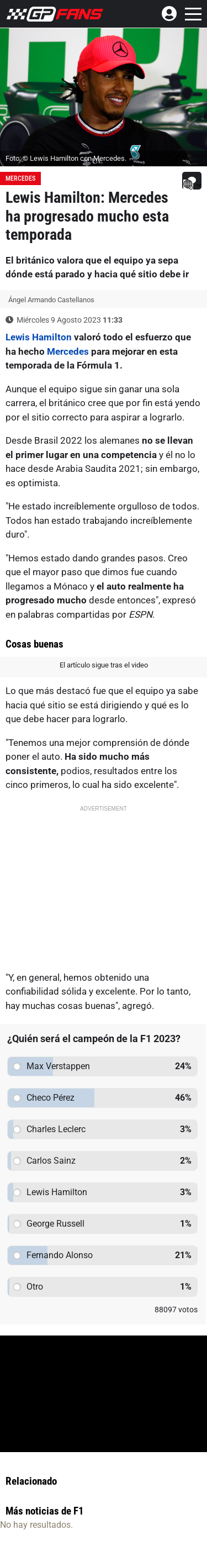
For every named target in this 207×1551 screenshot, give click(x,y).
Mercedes (20, 178)
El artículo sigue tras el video (104, 665)
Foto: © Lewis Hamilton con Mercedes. (66, 158)
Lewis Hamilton (39, 337)
